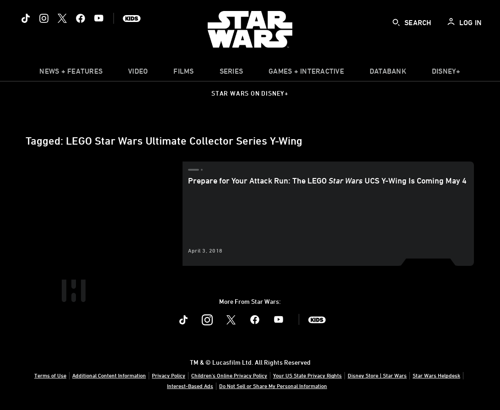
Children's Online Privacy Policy (229, 375)
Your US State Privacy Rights (307, 375)
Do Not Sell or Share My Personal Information (273, 386)
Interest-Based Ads (190, 386)
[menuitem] (138, 73)
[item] (71, 73)
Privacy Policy (168, 375)
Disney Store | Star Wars (377, 375)
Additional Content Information (109, 375)
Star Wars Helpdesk (436, 375)
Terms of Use (50, 375)
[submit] (396, 22)
